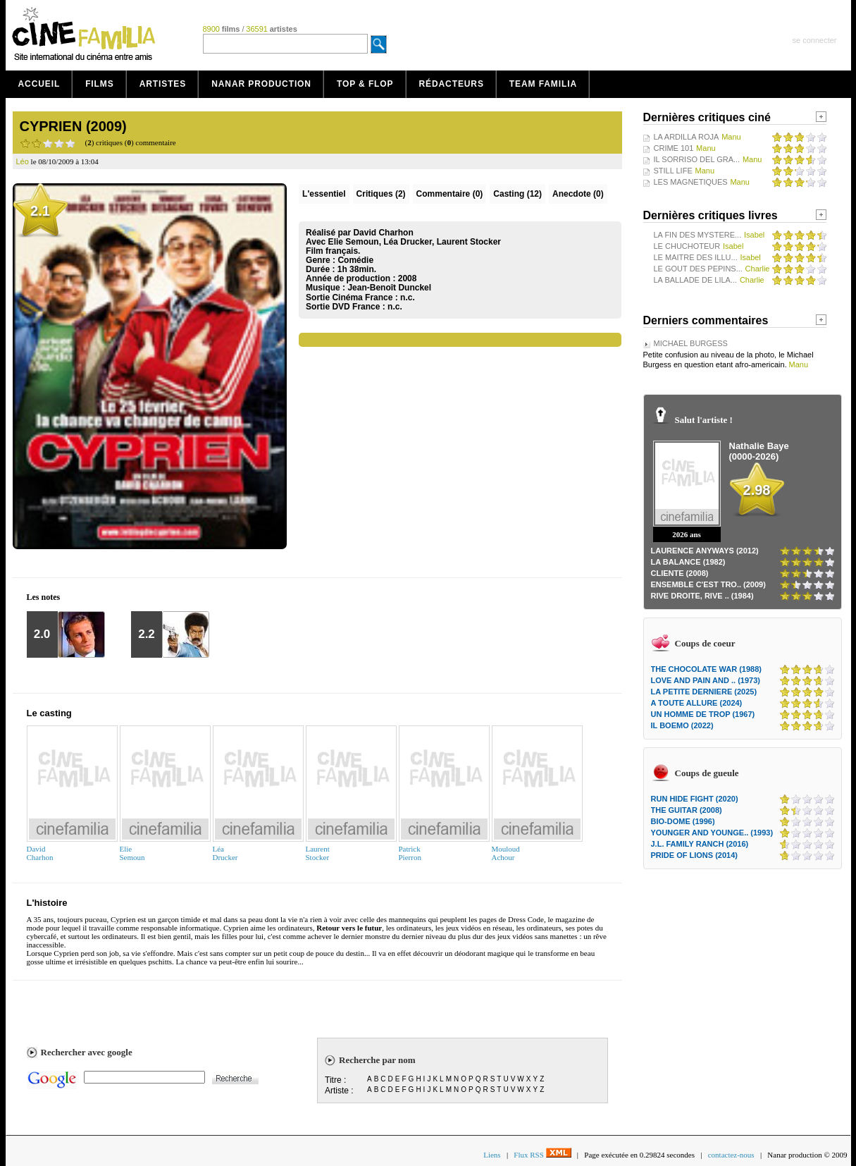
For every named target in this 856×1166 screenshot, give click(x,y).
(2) (381, 194)
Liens (491, 1154)
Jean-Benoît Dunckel (389, 288)
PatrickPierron (410, 853)
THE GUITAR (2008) (686, 810)
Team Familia (543, 84)
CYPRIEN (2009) (73, 126)
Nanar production (261, 84)
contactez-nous (731, 1154)
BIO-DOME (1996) (683, 821)
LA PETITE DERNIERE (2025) (704, 691)
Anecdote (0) (578, 194)
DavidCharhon (40, 853)
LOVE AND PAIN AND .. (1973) (705, 680)
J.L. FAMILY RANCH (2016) (700, 844)
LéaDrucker (225, 853)
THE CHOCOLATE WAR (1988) (706, 669)
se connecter (815, 40)
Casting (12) (517, 194)
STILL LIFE (673, 170)
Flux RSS (542, 1154)
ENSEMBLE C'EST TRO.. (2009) (708, 584)
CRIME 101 (674, 148)
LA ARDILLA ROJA (686, 137)
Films (99, 84)
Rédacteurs (451, 84)
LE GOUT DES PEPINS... (698, 268)
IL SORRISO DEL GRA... (697, 159)
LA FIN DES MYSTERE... (698, 235)
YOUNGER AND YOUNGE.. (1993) (712, 832)
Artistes (163, 84)
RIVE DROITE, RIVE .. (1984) (702, 595)
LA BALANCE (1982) (688, 562)
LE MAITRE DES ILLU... (696, 257)
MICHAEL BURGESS (691, 343)
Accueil (39, 84)
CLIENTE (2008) (680, 573)
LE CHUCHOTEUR (687, 246)
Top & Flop (365, 84)
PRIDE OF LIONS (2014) (694, 855)
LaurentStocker (318, 853)
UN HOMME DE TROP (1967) (703, 714)
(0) (449, 194)
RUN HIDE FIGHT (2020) (694, 798)
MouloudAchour (506, 853)
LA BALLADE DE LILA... (696, 280)
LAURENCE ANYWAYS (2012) (705, 550)
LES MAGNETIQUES (691, 182)
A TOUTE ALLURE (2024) (697, 703)
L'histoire (47, 902)
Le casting (49, 713)
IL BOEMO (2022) (682, 725)
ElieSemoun (132, 853)
